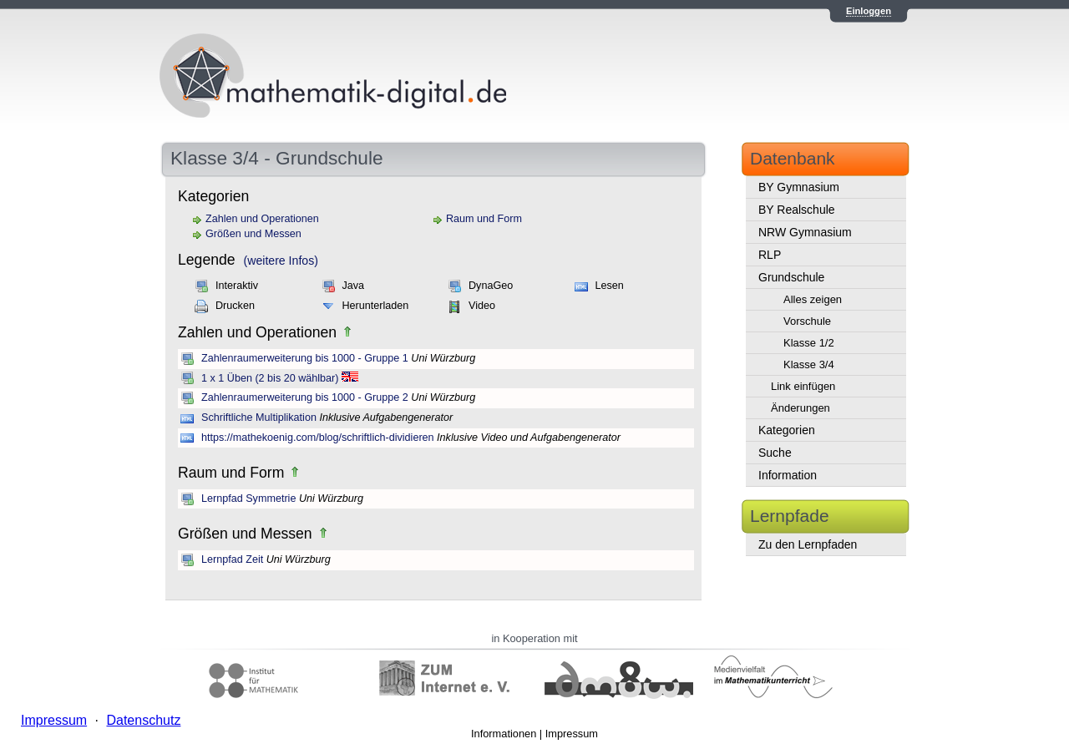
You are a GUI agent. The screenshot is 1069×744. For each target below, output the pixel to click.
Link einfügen (803, 386)
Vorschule (807, 321)
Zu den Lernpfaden (807, 544)
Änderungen (800, 408)
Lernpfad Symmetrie (248, 498)
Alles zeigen (812, 299)
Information (787, 475)
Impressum (571, 733)
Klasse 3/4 (808, 364)
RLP (769, 254)
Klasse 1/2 (808, 343)
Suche (775, 452)
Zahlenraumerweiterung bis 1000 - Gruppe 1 (304, 358)
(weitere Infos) (281, 260)
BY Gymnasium (798, 187)
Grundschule (791, 277)
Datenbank (792, 158)
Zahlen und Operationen (262, 219)
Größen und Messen (253, 234)
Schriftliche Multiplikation (259, 417)
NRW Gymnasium (805, 232)
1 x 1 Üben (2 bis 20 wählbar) (270, 378)
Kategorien (786, 430)
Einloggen (868, 11)
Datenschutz (143, 720)
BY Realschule (796, 209)
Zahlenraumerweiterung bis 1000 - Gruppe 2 (304, 397)
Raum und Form (484, 219)
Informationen (503, 733)
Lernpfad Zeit (232, 559)
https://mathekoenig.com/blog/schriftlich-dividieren (317, 437)
